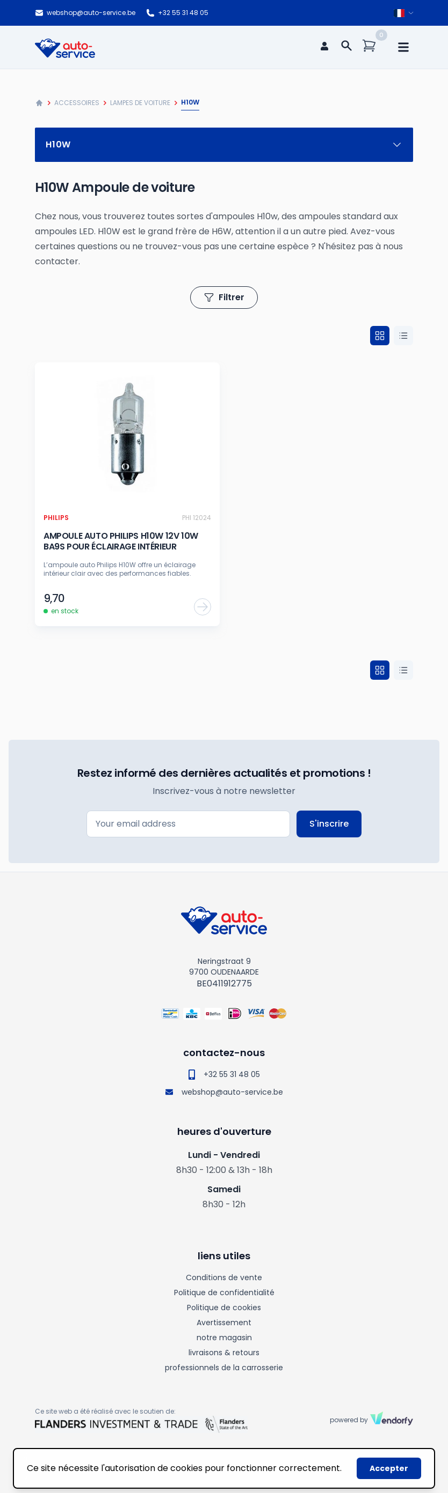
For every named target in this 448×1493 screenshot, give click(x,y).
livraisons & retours (224, 1352)
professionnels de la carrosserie (224, 1367)
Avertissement (224, 1322)
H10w (224, 144)
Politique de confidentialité (224, 1292)
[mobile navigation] (403, 47)
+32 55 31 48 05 (177, 13)
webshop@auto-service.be (85, 13)
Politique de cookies (224, 1307)
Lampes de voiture (140, 102)
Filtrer (224, 297)
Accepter (389, 1468)
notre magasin (224, 1337)
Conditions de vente (224, 1277)
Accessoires (76, 102)
